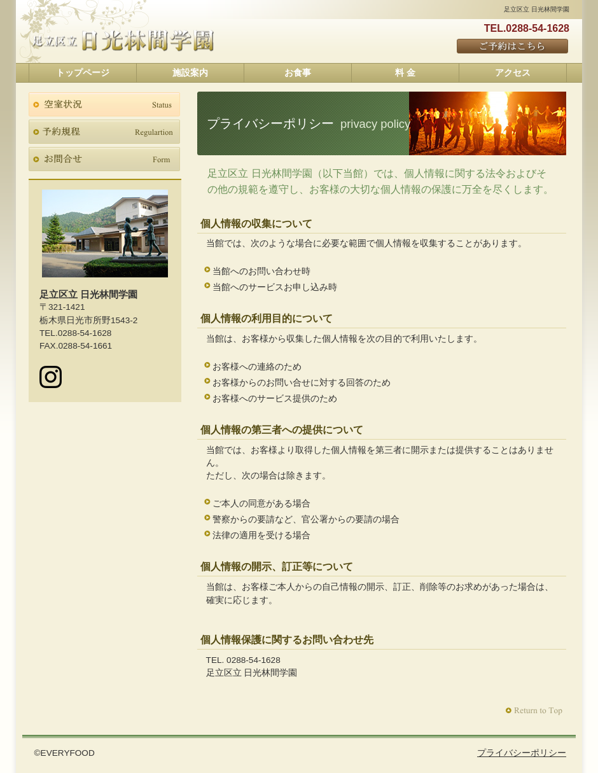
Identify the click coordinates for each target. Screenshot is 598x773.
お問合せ (104, 159)
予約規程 (104, 132)
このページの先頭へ (535, 711)
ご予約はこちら (513, 47)
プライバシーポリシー (521, 753)
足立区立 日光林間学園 (123, 41)
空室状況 (104, 104)
